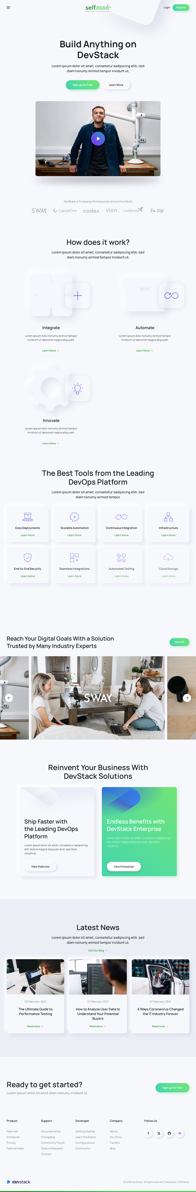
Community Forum (52, 1143)
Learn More (116, 85)
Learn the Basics (86, 1137)
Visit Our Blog (96, 950)
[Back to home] (98, 7)
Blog (113, 1148)
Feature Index (15, 1148)
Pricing (11, 1143)
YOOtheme (183, 1182)
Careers (115, 1143)
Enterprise (13, 1137)
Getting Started (85, 1131)
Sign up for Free (82, 85)
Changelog (48, 1137)
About (114, 1131)
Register (181, 7)
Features (12, 1131)
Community (83, 1148)
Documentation (51, 1131)
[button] (8, 7)
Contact (46, 1154)
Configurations (85, 1143)
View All (179, 642)
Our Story (116, 1137)
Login (167, 7)
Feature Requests (52, 1148)
